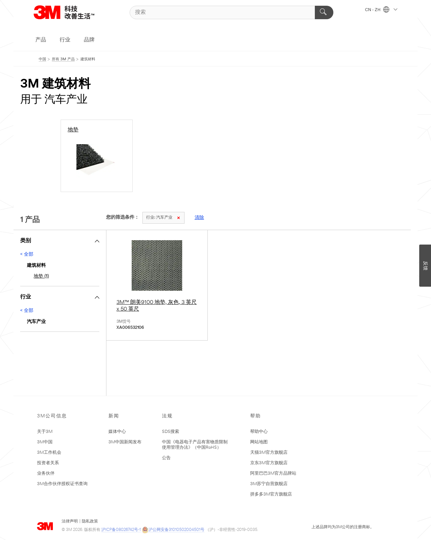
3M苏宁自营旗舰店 (269, 484)
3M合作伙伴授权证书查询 (62, 484)
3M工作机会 (49, 452)
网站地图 (259, 442)
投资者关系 (48, 463)
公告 (166, 458)
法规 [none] (167, 416)
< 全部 (26, 254)
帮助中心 (259, 432)
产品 (40, 40)
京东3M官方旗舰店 (269, 463)
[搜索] (231, 12)
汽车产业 (163, 218)
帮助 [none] (255, 416)
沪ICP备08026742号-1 (121, 530)
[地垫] (97, 156)
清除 (199, 217)
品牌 (89, 40)
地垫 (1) (41, 276)
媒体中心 (117, 432)
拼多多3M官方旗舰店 (271, 494)
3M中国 (45, 442)
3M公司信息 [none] (52, 416)
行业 (65, 40)
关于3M (45, 432)
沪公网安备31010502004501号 (173, 530)
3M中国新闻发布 (124, 442)
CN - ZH (381, 10)
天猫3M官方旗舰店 (269, 452)
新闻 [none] (113, 416)
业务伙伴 (46, 473)
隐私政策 (90, 521)
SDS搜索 (170, 432)
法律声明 (70, 521)
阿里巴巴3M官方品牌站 (273, 473)
